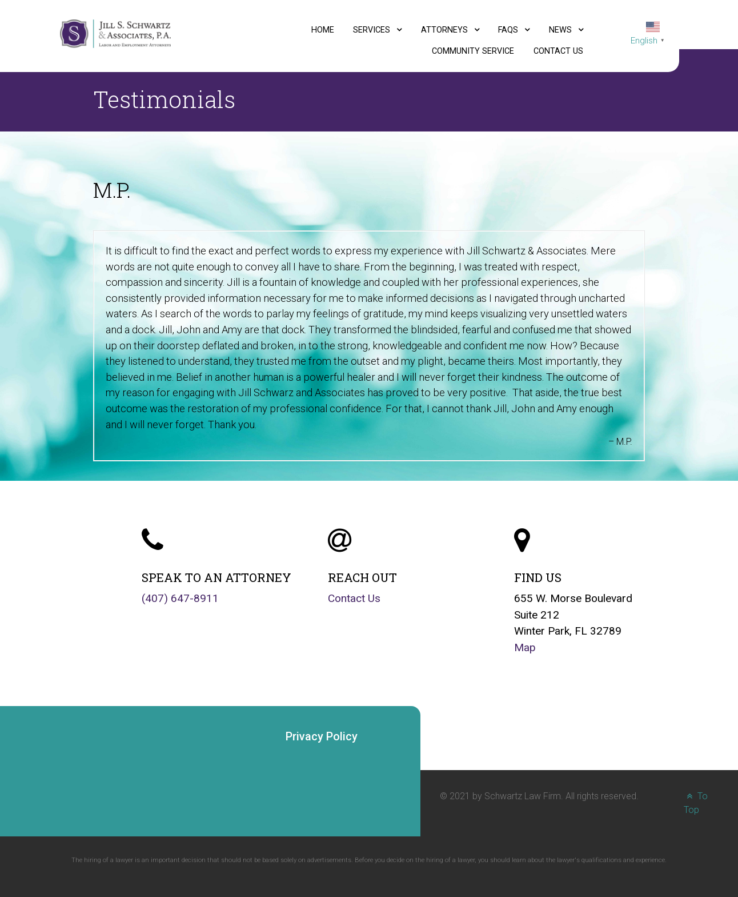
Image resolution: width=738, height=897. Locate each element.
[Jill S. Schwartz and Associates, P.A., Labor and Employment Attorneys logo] (115, 32)
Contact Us (354, 598)
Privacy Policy (322, 736)
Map (525, 647)
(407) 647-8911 (180, 598)
